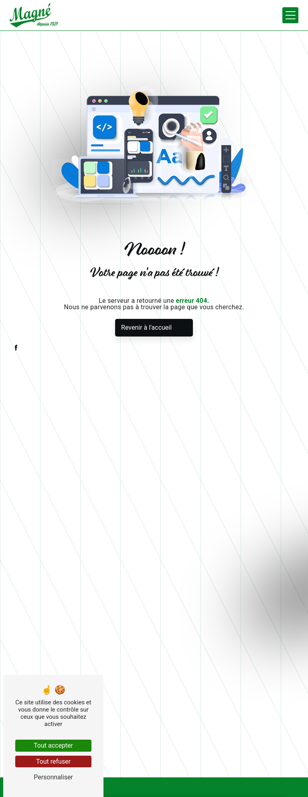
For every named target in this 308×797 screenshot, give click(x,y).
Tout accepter (53, 745)
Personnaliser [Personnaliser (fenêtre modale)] (53, 777)
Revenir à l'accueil (146, 327)
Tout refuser (53, 761)
